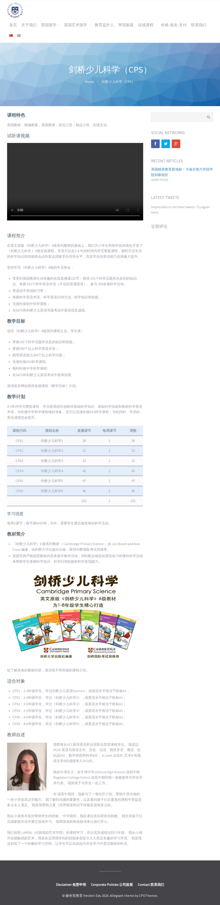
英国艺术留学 (75, 25)
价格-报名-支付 (174, 25)
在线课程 (145, 25)
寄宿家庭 (126, 25)
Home (89, 81)
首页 (13, 25)
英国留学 (48, 25)
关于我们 (29, 25)
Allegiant (117, 895)
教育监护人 (104, 25)
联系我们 (198, 25)
